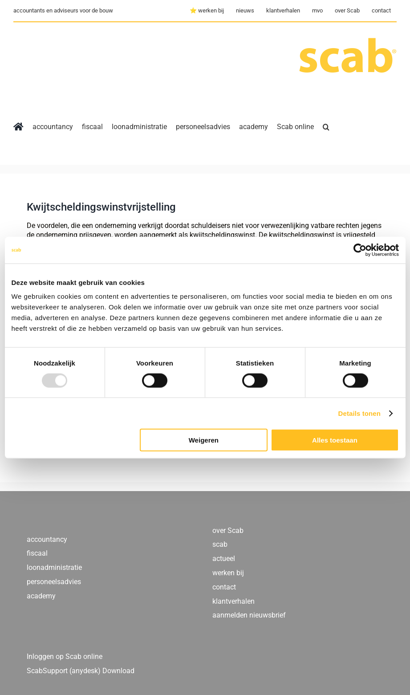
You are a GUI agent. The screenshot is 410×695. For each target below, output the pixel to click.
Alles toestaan (334, 440)
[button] (326, 127)
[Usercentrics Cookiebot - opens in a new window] (360, 249)
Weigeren (204, 440)
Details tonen (359, 413)
